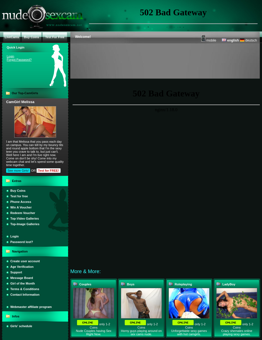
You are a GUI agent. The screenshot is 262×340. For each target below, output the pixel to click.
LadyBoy (228, 284)
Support (16, 272)
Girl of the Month (22, 283)
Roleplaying (183, 284)
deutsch (248, 40)
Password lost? (21, 242)
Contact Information (25, 294)
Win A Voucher (21, 207)
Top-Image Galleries (24, 224)
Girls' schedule (21, 326)
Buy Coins (17, 190)
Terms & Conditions (24, 289)
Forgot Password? (19, 59)
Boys (130, 284)
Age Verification (21, 266)
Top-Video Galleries (24, 218)
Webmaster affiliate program (31, 307)
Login (10, 56)
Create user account (25, 261)
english (230, 40)
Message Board (21, 278)
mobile (208, 40)
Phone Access (20, 201)
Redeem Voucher (22, 213)
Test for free (19, 196)
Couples (85, 284)
